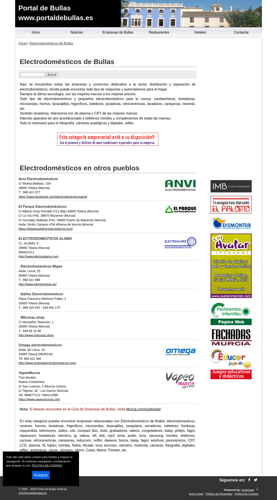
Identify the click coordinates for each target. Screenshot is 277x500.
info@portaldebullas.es (33, 493)
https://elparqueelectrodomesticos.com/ (46, 229)
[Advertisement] (231, 109)
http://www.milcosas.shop (36, 335)
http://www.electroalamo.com (38, 256)
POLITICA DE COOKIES (47, 465)
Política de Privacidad (219, 493)
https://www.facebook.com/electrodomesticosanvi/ (53, 196)
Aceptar (41, 475)
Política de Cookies (246, 493)
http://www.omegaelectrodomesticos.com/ (47, 363)
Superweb (247, 490)
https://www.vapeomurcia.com (39, 399)
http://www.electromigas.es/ (37, 284)
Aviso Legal (196, 493)
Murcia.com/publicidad (143, 409)
